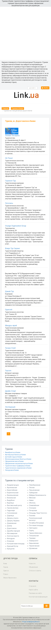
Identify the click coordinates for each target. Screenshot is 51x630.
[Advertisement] (25, 33)
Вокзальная (11, 498)
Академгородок (13, 485)
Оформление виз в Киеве (14, 461)
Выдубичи (10, 500)
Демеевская (11, 523)
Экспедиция (10, 407)
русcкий (32, 88)
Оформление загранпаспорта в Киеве (19, 463)
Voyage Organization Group (15, 226)
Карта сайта (33, 590)
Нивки (31, 500)
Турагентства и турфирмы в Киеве (17, 466)
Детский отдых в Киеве (13, 457)
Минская (32, 498)
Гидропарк (11, 510)
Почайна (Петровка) (36, 523)
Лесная (32, 487)
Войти (45, 88)
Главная (5, 108)
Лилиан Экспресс (12, 135)
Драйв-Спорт (10, 391)
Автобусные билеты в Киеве (15, 455)
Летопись (9, 203)
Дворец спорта (12, 518)
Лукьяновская (34, 490)
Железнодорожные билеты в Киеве (18, 459)
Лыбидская (33, 493)
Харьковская (34, 543)
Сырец (31, 530)
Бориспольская (12, 493)
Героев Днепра (12, 508)
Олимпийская (34, 505)
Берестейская (12, 490)
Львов (5, 567)
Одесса (6, 571)
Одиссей (8, 310)
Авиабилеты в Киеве (12, 452)
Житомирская (12, 533)
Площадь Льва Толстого (38, 513)
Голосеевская (12, 513)
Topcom (8, 371)
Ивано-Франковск (9, 578)
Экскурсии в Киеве (12, 470)
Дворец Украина (13, 521)
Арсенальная (12, 487)
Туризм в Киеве (17, 108)
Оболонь (32, 503)
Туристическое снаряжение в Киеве (18, 468)
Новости (32, 563)
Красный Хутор (12, 546)
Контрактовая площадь (16, 543)
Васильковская (12, 495)
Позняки (32, 515)
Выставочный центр (14, 505)
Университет (33, 541)
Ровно (5, 574)
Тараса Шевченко (35, 533)
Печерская (33, 510)
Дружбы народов (13, 531)
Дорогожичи (11, 528)
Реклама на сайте (35, 593)
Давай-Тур (9, 291)
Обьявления (33, 567)
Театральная (34, 536)
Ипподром (11, 538)
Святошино (33, 528)
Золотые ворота (13, 536)
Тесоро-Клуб (10, 348)
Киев (5, 563)
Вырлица (10, 503)
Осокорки (32, 508)
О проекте (32, 586)
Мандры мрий (11, 325)
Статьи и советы (35, 571)
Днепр (9, 526)
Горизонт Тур (10, 181)
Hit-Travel (9, 158)
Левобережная (34, 485)
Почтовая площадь (36, 525)
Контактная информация (38, 597)
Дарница (10, 515)
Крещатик (10, 549)
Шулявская (33, 548)
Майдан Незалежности (37, 495)
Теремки (32, 538)
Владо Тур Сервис (12, 248)
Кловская (10, 541)
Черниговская (34, 546)
